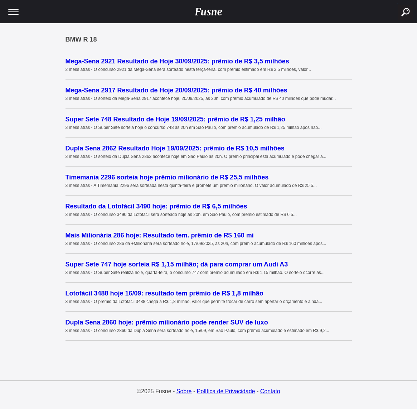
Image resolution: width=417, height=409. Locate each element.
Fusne (208, 11)
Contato (270, 391)
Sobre (184, 391)
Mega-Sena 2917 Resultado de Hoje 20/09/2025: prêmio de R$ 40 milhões (176, 90)
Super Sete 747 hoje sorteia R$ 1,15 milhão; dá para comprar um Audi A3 (177, 264)
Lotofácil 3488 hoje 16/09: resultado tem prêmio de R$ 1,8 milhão (164, 293)
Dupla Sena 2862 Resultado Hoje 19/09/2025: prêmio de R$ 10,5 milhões (175, 148)
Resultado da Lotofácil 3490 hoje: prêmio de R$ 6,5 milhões (156, 206)
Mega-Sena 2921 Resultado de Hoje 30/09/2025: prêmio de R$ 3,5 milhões (177, 61)
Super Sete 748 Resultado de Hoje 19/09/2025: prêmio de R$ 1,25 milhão (175, 119)
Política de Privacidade (226, 391)
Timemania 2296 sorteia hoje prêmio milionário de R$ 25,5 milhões (167, 177)
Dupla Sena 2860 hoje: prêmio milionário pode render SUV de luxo (167, 322)
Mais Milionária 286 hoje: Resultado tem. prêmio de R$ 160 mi (160, 235)
